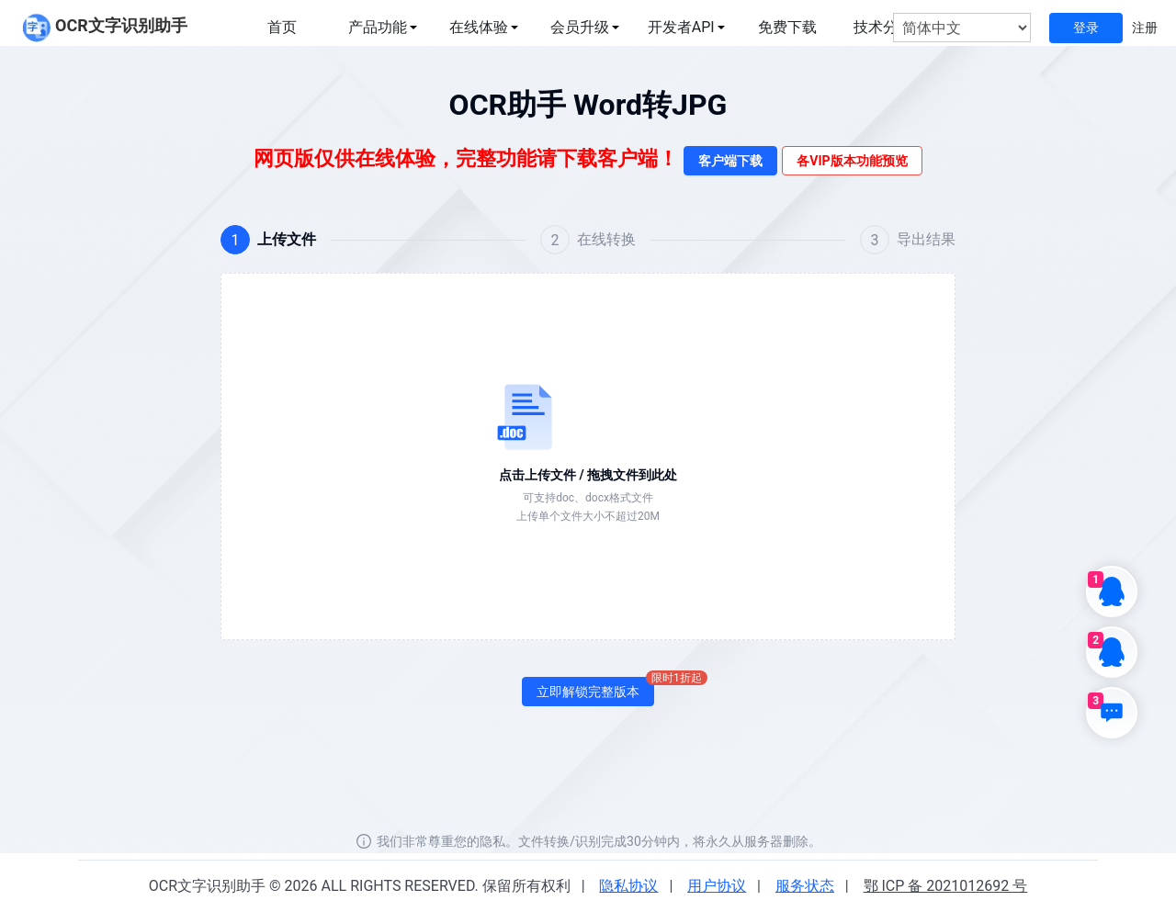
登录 (1086, 27)
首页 (282, 27)
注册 (1145, 27)
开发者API (681, 27)
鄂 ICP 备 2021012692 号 (946, 886)
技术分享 (883, 27)
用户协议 (716, 886)
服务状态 (804, 886)
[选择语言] (962, 28)
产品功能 (377, 27)
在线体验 (478, 27)
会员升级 (579, 27)
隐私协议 (628, 886)
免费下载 (787, 27)
